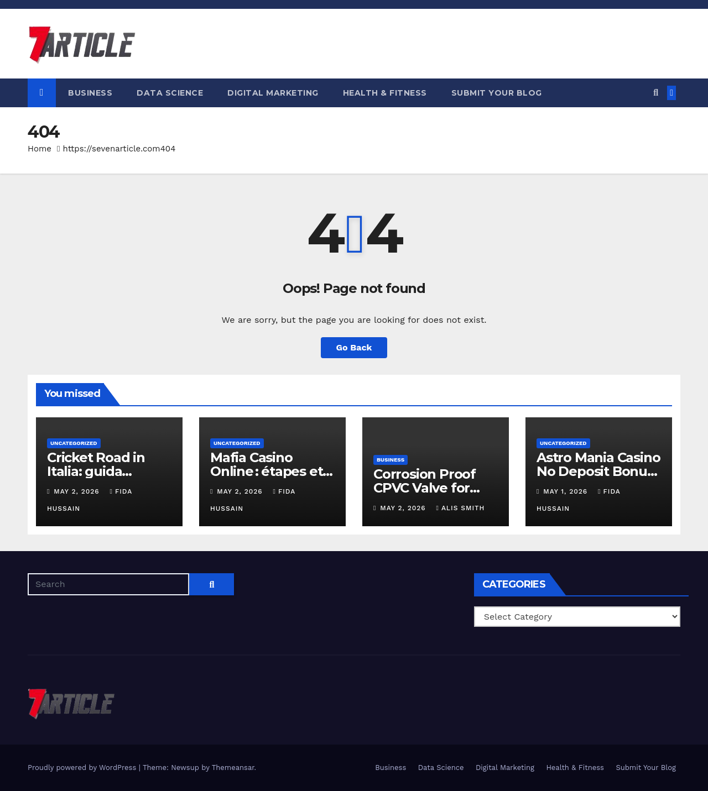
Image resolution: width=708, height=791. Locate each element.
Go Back (354, 347)
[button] (655, 92)
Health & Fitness (385, 93)
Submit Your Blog (496, 93)
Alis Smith (460, 508)
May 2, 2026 (78, 491)
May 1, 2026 (566, 491)
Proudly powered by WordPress (83, 767)
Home (39, 149)
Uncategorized (73, 443)
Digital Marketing (273, 93)
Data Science (170, 93)
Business (90, 93)
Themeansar (233, 767)
